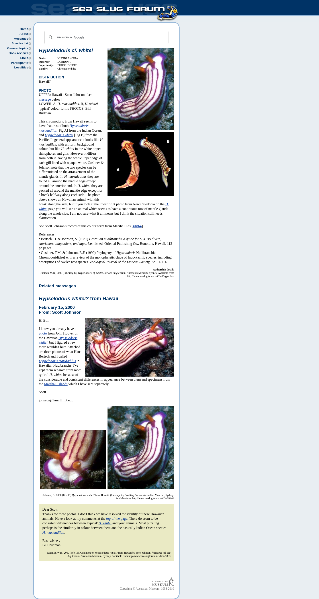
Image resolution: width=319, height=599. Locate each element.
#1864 (137, 226)
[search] (106, 37)
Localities (21, 67)
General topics (17, 48)
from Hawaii (78, 298)
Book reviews (18, 53)
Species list (20, 43)
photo (43, 333)
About (24, 33)
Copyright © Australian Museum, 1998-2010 (147, 588)
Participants (19, 62)
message (45, 99)
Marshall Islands (56, 384)
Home (24, 29)
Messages (21, 38)
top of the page (116, 518)
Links (24, 58)
